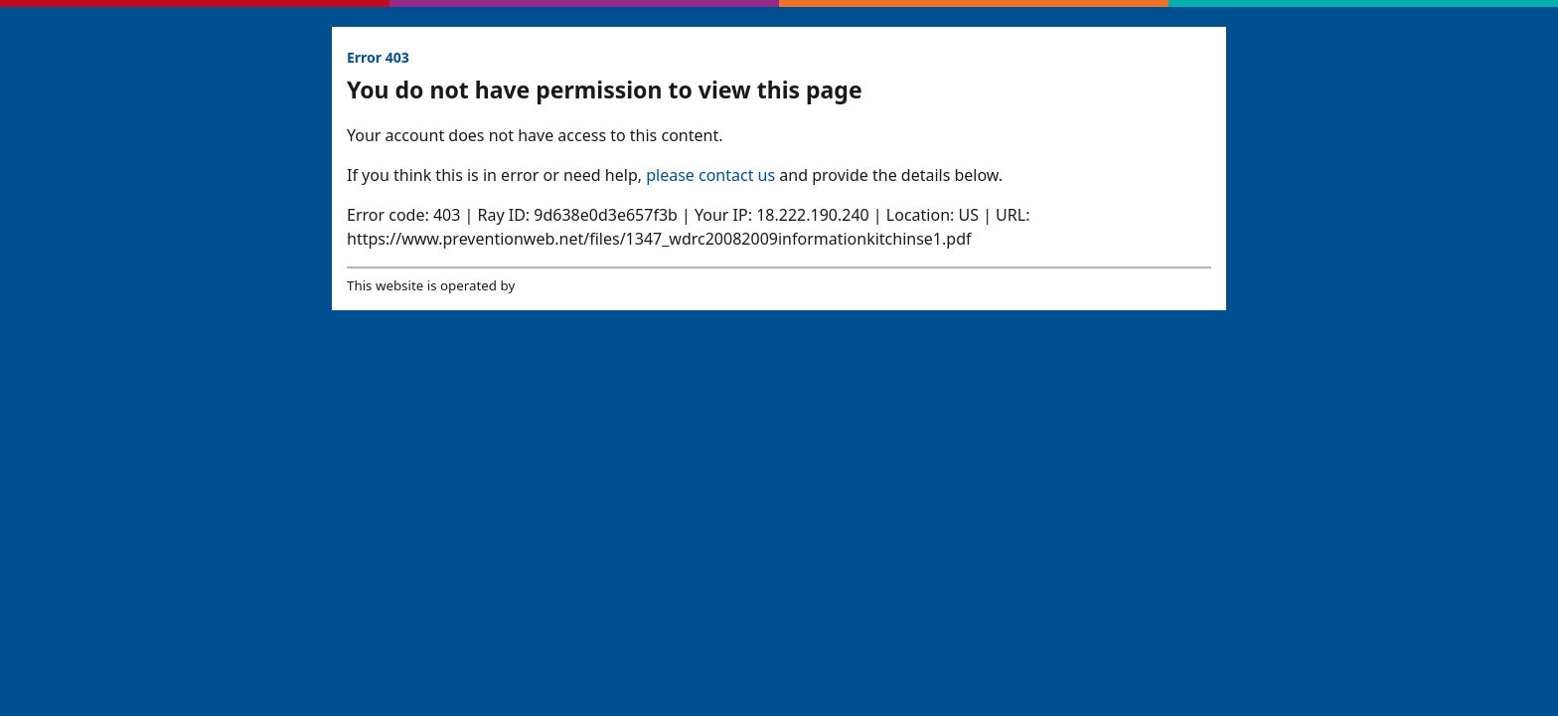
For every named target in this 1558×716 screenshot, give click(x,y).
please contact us (710, 175)
